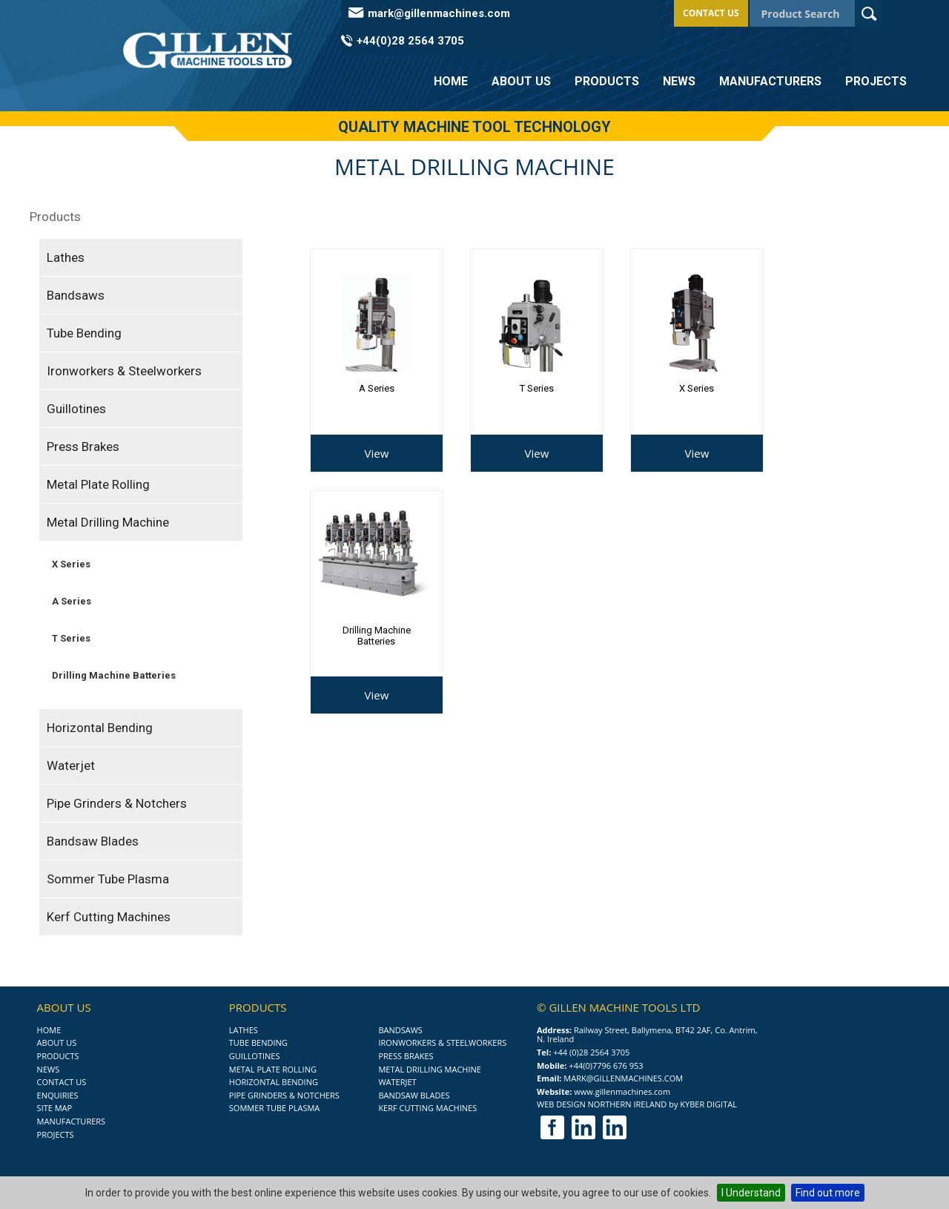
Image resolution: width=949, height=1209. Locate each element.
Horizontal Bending (100, 727)
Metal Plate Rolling (98, 484)
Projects (876, 81)
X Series (71, 564)
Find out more (828, 1193)
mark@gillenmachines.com (439, 13)
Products (607, 81)
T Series (71, 638)
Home (451, 81)
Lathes (66, 257)
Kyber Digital (708, 1104)
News (679, 81)
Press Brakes (83, 446)
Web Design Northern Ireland (602, 1104)
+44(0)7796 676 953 (606, 1065)
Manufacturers (770, 81)
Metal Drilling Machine (108, 522)
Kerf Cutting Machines (109, 916)
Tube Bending (84, 333)
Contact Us (711, 13)
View (377, 453)
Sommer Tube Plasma (108, 879)
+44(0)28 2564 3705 (410, 40)
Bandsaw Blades (93, 841)
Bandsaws (76, 295)
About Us (521, 81)
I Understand (751, 1193)
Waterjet (71, 765)
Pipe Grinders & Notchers (117, 803)
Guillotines (76, 408)
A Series (71, 601)
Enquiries (58, 1095)
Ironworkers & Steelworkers (124, 370)
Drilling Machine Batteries (114, 675)
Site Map (55, 1107)
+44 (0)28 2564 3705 (591, 1052)
